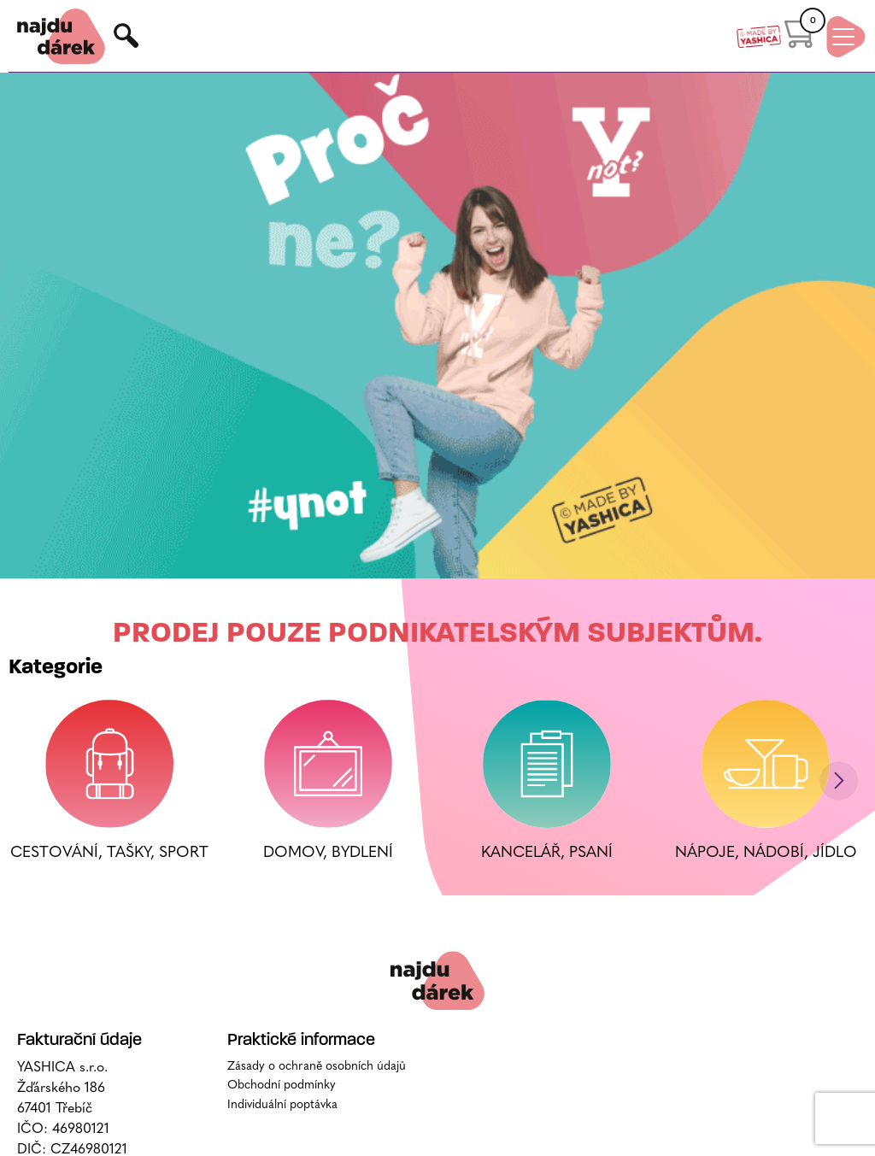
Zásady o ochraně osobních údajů (316, 1066)
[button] (838, 780)
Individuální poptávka (282, 1105)
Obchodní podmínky (281, 1085)
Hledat (126, 37)
